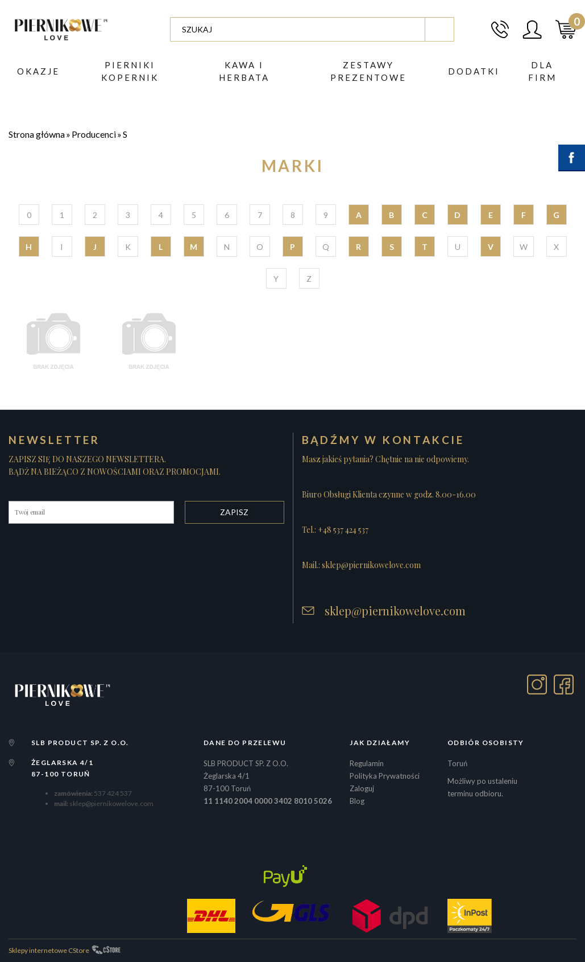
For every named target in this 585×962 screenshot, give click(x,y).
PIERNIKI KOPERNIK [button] (130, 71)
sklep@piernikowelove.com (395, 611)
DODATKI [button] (474, 71)
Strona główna (37, 134)
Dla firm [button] (542, 71)
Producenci (94, 134)
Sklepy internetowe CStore (49, 950)
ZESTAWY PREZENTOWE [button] (368, 71)
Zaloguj (362, 788)
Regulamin (367, 763)
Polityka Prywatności (385, 775)
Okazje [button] (38, 71)
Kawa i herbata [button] (244, 71)
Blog (357, 800)
